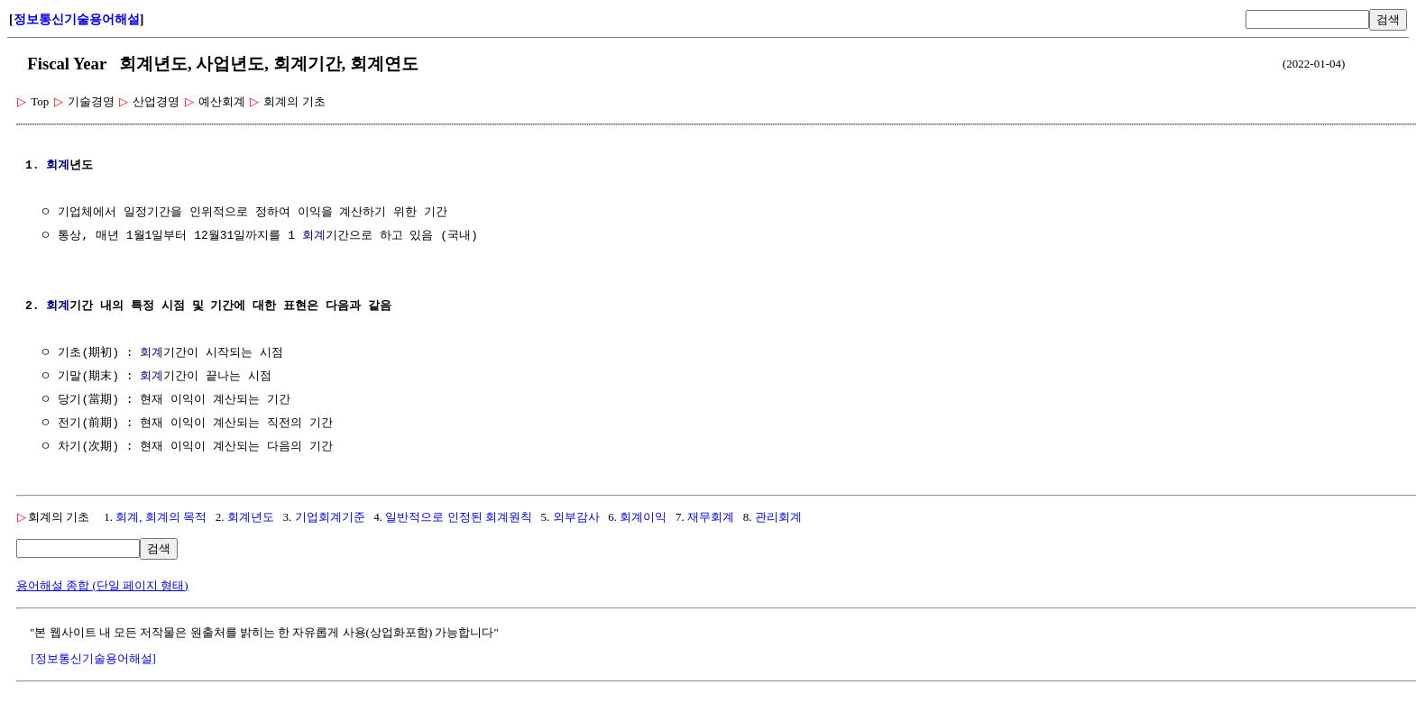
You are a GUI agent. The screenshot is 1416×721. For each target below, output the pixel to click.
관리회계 (778, 517)
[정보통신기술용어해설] (93, 658)
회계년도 (250, 517)
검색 (1388, 19)
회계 (57, 166)
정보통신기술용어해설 (77, 19)
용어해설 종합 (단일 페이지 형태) (102, 585)
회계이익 (643, 517)
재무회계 (710, 517)
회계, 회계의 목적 (161, 517)
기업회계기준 (330, 517)
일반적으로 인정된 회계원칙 (458, 517)
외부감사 (576, 517)
